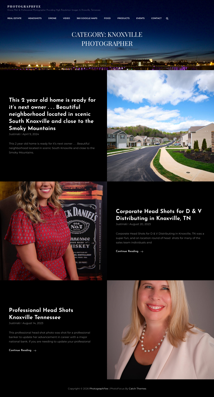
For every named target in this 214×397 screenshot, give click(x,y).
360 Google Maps (87, 18)
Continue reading (129, 251)
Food (107, 18)
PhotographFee (24, 6)
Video (66, 18)
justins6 (14, 134)
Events (140, 18)
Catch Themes (137, 388)
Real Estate (14, 18)
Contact (156, 18)
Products (123, 18)
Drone (52, 18)
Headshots (35, 18)
